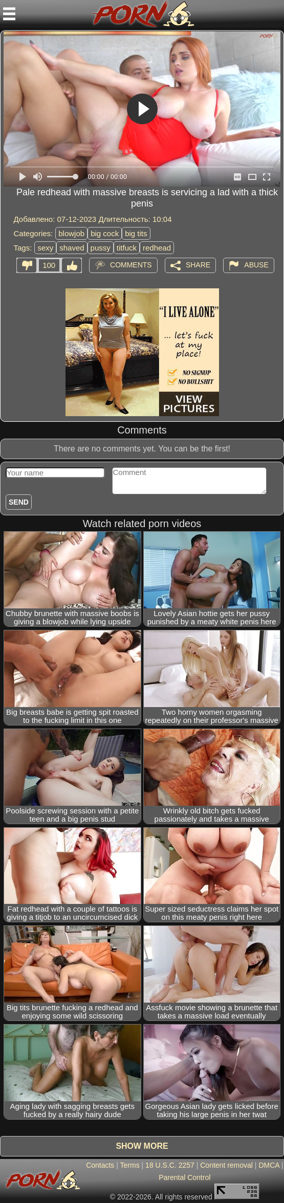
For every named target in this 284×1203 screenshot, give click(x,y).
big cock (105, 233)
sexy (45, 247)
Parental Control (184, 1177)
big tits (136, 233)
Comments (131, 265)
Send (19, 502)
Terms (130, 1165)
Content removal (226, 1165)
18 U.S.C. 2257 (169, 1165)
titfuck (127, 247)
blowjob (71, 233)
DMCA (268, 1165)
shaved (71, 247)
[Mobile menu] (9, 14)
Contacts (100, 1165)
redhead (157, 247)
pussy (101, 247)
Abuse (256, 265)
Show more (142, 1146)
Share (198, 265)
